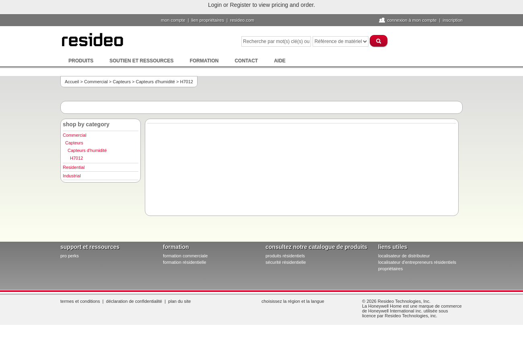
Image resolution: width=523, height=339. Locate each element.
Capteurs (122, 81)
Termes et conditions (80, 301)
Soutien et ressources (141, 61)
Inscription (453, 20)
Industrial (72, 175)
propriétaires (390, 268)
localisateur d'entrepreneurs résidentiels (417, 262)
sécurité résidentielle (286, 262)
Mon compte (173, 20)
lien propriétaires (207, 20)
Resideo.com (242, 20)
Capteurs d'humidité (155, 81)
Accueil (72, 81)
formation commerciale (185, 255)
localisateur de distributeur (404, 255)
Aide (280, 61)
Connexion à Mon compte (412, 20)
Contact (246, 61)
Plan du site (179, 301)
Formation (203, 61)
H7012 (76, 158)
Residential (73, 167)
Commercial (96, 81)
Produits (80, 61)
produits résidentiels (285, 255)
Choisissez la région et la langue (293, 301)
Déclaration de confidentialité (134, 301)
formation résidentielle (184, 262)
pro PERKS (69, 255)
